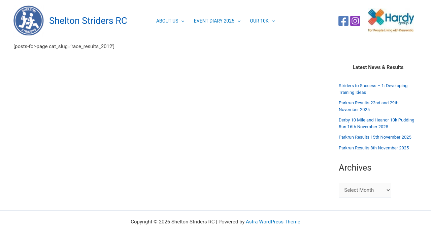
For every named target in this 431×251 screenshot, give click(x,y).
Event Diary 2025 (217, 21)
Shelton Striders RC (88, 20)
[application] (181, 21)
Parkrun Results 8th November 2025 (374, 147)
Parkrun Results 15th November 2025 (375, 137)
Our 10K (262, 21)
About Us (170, 21)
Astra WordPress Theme (273, 222)
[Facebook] (343, 21)
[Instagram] (355, 21)
